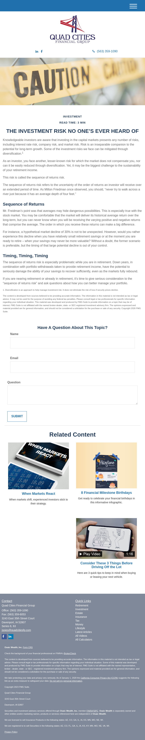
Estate (79, 613)
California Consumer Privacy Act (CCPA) (99, 678)
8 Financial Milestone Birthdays (106, 493)
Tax (77, 620)
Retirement (81, 605)
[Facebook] (41, 51)
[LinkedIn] (36, 51)
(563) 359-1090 (105, 51)
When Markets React (38, 494)
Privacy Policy (11, 732)
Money (79, 624)
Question (13, 382)
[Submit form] (17, 416)
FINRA (89, 711)
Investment (81, 609)
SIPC (95, 711)
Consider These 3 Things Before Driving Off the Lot (106, 565)
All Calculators (83, 639)
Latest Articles (83, 632)
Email (14, 358)
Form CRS (28, 647)
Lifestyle (80, 628)
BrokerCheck (70, 653)
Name (14, 334)
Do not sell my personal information (66, 681)
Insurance (81, 616)
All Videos (81, 635)
